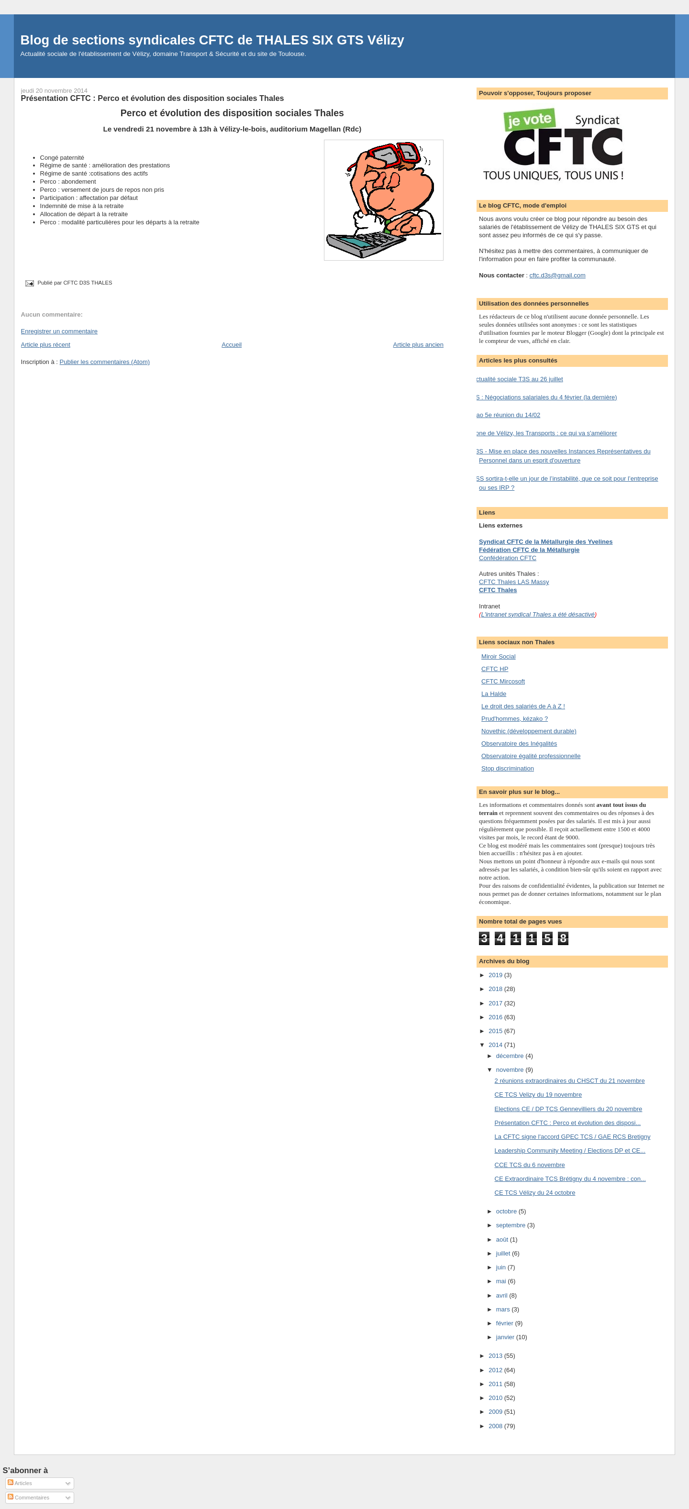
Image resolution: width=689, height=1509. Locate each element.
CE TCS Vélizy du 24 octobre (535, 1192)
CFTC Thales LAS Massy (514, 581)
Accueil (232, 344)
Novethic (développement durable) (529, 731)
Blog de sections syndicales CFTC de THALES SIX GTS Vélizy (212, 40)
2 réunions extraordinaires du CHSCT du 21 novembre (570, 1080)
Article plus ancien (418, 344)
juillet (504, 1253)
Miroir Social (498, 656)
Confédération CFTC (507, 558)
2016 (496, 1017)
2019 (496, 975)
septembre (511, 1225)
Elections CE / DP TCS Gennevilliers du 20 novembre (569, 1108)
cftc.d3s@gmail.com (558, 275)
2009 (496, 1411)
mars (504, 1309)
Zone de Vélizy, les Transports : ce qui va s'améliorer (544, 433)
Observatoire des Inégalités (519, 743)
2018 (496, 988)
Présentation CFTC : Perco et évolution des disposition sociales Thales (152, 98)
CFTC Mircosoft (503, 681)
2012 (496, 1370)
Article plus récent (45, 344)
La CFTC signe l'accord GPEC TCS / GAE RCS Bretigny (573, 1136)
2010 (496, 1397)
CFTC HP (494, 668)
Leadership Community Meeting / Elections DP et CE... (570, 1150)
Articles (20, 1483)
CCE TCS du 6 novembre (530, 1164)
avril (502, 1295)
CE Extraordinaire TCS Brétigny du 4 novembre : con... (570, 1178)
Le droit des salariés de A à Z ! (523, 706)
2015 (496, 1031)
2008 (496, 1426)
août (503, 1239)
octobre (507, 1211)
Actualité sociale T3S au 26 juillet (517, 379)
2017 (496, 1003)
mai (502, 1281)
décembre (510, 1055)
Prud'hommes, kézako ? (514, 718)
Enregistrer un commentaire (59, 331)
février (505, 1323)
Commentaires (28, 1497)
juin (502, 1267)
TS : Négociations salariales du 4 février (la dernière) (544, 397)
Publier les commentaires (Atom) (105, 361)
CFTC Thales (498, 590)
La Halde (493, 693)
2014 (496, 1044)
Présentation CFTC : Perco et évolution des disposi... (568, 1122)
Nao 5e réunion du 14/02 (506, 415)
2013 (496, 1355)
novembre (510, 1069)
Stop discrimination (507, 768)
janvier (506, 1337)
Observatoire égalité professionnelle (530, 756)
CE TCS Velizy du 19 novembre (538, 1094)
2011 (496, 1384)
